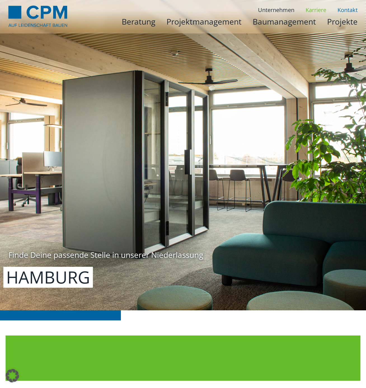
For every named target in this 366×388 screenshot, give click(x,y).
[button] (12, 375)
